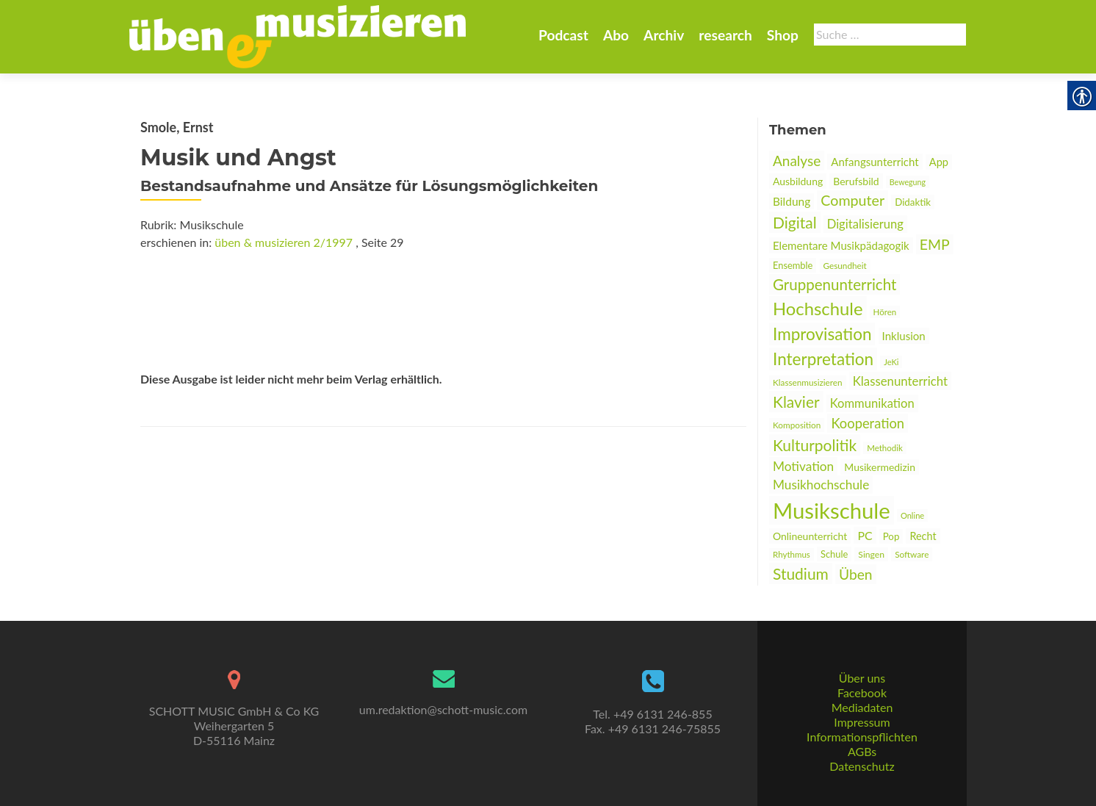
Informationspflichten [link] (862, 737)
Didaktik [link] (913, 202)
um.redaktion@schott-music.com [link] (443, 709)
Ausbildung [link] (798, 181)
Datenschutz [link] (861, 766)
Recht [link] (922, 536)
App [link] (938, 162)
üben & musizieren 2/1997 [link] (283, 242)
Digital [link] (795, 222)
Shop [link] (782, 34)
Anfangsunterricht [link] (874, 161)
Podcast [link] (563, 34)
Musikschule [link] (831, 510)
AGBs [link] (862, 751)
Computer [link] (852, 200)
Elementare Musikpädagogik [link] (841, 245)
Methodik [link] (885, 448)
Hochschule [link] (818, 308)
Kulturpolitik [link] (815, 445)
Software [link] (912, 554)
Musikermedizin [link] (879, 467)
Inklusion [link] (904, 335)
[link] (297, 35)
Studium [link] (801, 573)
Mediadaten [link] (862, 707)
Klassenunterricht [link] (900, 381)
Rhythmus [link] (791, 554)
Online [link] (912, 515)
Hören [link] (885, 312)
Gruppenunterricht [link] (834, 284)
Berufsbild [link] (856, 181)
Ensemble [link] (792, 265)
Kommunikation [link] (872, 403)
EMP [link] (935, 244)
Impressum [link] (862, 722)
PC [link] (864, 535)
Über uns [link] (862, 678)
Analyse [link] (797, 160)
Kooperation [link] (867, 423)
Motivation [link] (803, 466)
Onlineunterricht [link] (810, 536)
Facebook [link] (862, 692)
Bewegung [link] (908, 182)
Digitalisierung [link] (865, 224)
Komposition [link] (797, 425)
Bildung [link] (791, 201)
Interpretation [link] (823, 359)
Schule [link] (834, 554)
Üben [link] (856, 574)
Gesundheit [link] (845, 265)
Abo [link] (616, 34)
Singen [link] (871, 554)
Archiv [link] (663, 34)
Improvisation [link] (822, 334)
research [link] (725, 34)
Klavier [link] (796, 401)
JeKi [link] (891, 362)
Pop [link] (891, 536)
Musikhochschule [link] (821, 484)
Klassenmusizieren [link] (808, 382)
